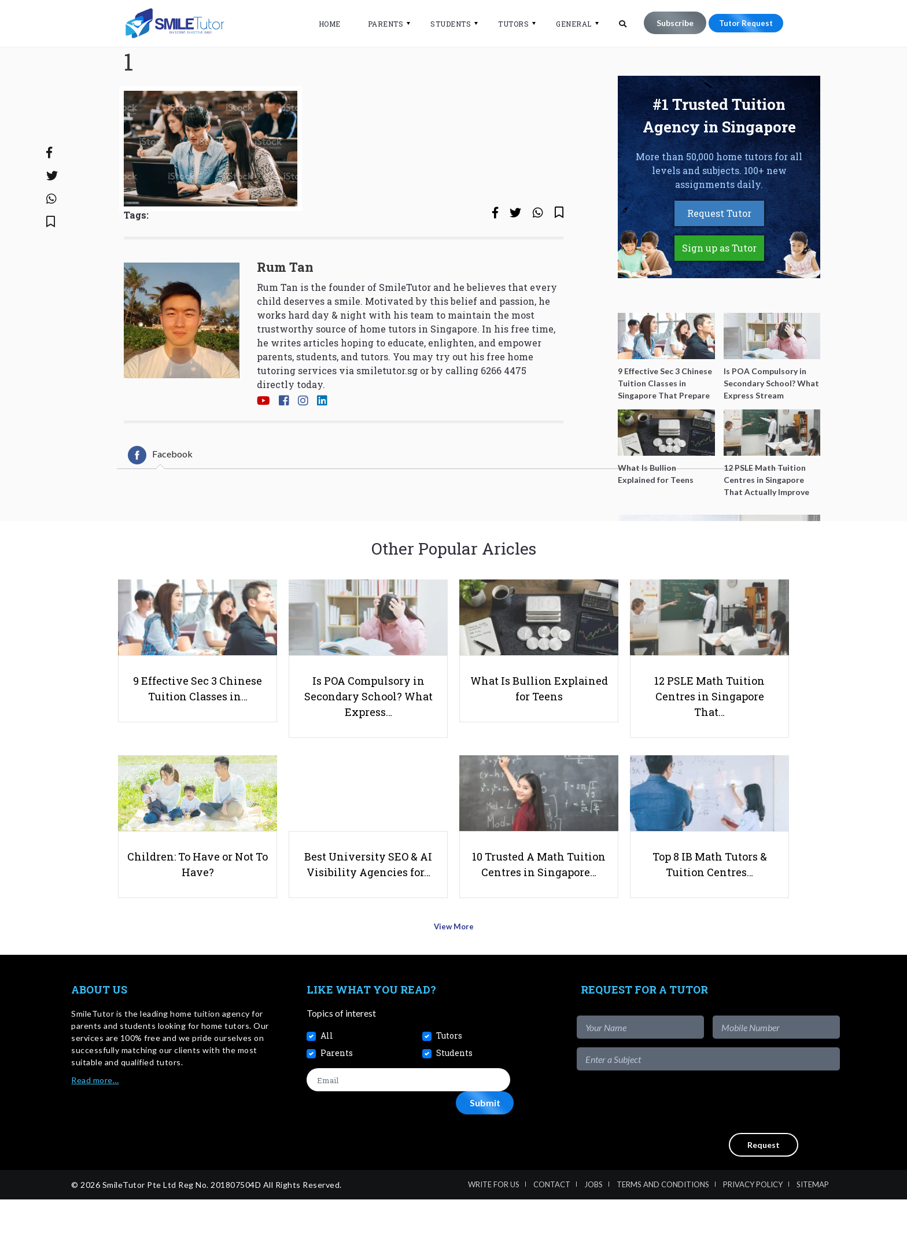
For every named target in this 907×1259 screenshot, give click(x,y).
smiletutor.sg (387, 415)
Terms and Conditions (663, 1244)
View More (453, 989)
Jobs (593, 1244)
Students (443, 23)
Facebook (160, 500)
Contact (551, 1244)
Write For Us (493, 1244)
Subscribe (667, 23)
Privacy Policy (753, 1244)
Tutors (506, 23)
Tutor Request (742, 23)
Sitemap (813, 1244)
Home (322, 23)
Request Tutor (719, 258)
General (567, 23)
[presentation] (752, 1161)
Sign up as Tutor (719, 293)
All (326, 1095)
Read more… (95, 1140)
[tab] (160, 500)
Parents (378, 23)
